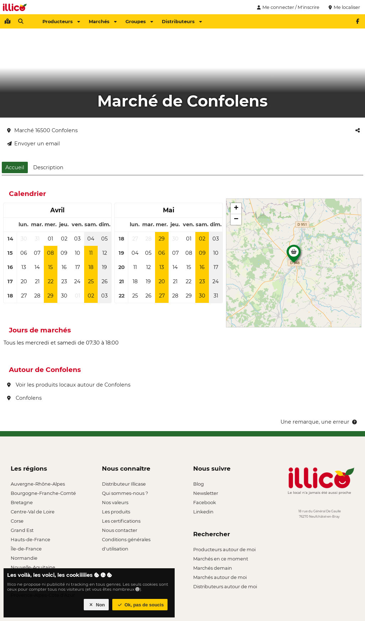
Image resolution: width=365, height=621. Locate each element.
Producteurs (61, 21)
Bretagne (22, 502)
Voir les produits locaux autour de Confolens (68, 385)
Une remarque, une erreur (319, 422)
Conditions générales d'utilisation (126, 540)
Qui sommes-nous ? (125, 493)
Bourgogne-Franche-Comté (43, 493)
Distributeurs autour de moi (225, 586)
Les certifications (121, 521)
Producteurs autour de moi (224, 549)
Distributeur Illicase (124, 484)
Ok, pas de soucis (140, 604)
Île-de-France (26, 549)
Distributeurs (182, 21)
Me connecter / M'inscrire (287, 7)
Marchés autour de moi (220, 577)
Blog (198, 484)
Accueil (14, 167)
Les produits (116, 511)
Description (48, 167)
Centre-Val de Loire (33, 511)
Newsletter (205, 493)
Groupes (139, 21)
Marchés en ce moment (220, 559)
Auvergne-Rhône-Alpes (38, 484)
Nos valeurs (115, 502)
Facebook (204, 502)
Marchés (103, 21)
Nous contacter (119, 530)
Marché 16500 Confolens (42, 130)
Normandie (24, 558)
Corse (17, 521)
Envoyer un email (33, 143)
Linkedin (203, 511)
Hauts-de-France (30, 539)
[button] (294, 255)
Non (96, 604)
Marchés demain (212, 568)
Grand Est (22, 530)
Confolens (24, 398)
